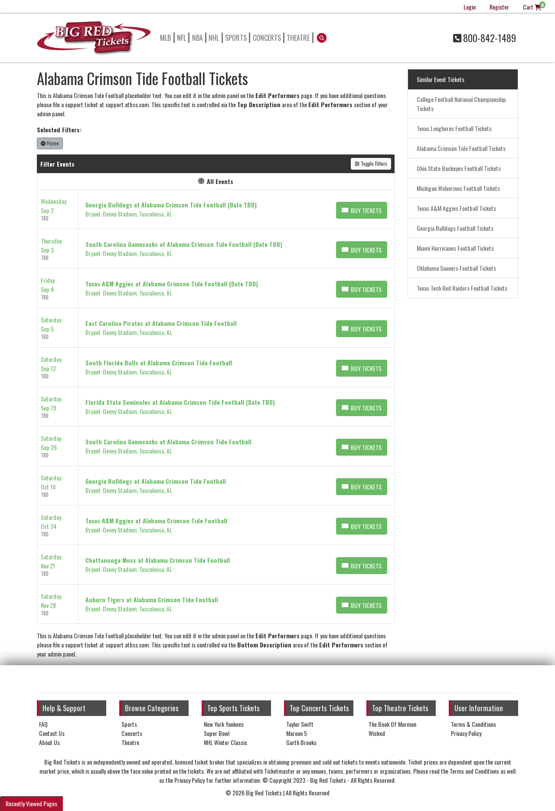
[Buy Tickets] (361, 210)
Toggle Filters (371, 163)
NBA (197, 38)
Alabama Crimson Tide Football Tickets (461, 148)
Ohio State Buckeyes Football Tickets (459, 168)
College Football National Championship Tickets (461, 104)
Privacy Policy (466, 733)
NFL (181, 38)
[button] (321, 38)
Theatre (298, 38)
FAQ (43, 724)
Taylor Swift (299, 724)
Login (470, 6)
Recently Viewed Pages (31, 803)
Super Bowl (216, 733)
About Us (49, 742)
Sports (236, 38)
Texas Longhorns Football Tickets (454, 128)
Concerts (267, 38)
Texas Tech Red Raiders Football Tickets (462, 287)
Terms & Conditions (473, 724)
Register (499, 6)
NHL (214, 38)
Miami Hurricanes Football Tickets (455, 248)
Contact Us (52, 733)
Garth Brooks (301, 742)
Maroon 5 (296, 733)
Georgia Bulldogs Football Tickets (455, 228)
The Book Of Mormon (392, 724)
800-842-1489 (484, 38)
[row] (216, 209)
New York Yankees (224, 724)
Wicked (377, 733)
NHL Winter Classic (225, 742)
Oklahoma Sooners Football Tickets (456, 268)
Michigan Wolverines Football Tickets (458, 188)
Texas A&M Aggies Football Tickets (456, 208)
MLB (165, 38)
